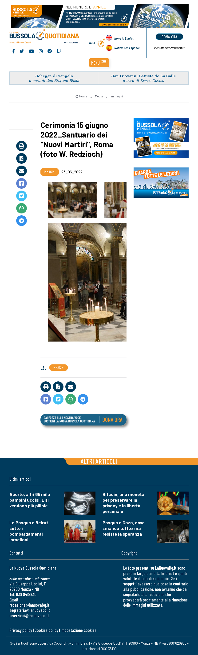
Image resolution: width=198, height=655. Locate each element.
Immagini (117, 96)
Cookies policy (46, 630)
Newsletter (169, 48)
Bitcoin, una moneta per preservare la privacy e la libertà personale (123, 503)
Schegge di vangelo (54, 76)
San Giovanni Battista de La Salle (143, 76)
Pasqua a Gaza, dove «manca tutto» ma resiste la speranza (124, 528)
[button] (99, 63)
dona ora (169, 36)
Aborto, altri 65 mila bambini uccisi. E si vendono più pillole (29, 500)
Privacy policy (20, 630)
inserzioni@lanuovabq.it (29, 615)
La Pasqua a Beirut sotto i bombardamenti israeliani (28, 531)
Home (81, 96)
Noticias (126, 48)
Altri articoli (99, 461)
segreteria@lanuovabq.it (29, 610)
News (124, 38)
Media (99, 96)
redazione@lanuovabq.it (29, 605)
